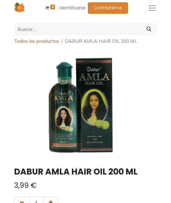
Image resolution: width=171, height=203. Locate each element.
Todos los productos (36, 41)
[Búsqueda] (149, 29)
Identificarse (73, 8)
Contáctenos (108, 8)
